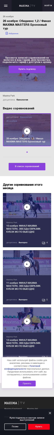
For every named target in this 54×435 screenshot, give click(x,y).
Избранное (13, 33)
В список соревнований (27, 166)
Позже (15, 427)
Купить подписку (27, 69)
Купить (38, 427)
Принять (27, 383)
